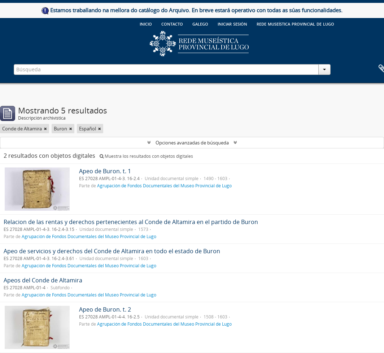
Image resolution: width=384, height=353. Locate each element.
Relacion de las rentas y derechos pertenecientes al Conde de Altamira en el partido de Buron (131, 222)
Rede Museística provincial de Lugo (295, 23)
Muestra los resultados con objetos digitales (146, 156)
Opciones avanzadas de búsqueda (192, 142)
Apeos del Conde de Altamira (43, 280)
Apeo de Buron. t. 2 (105, 309)
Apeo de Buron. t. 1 (105, 171)
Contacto (172, 23)
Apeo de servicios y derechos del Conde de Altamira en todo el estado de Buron (112, 251)
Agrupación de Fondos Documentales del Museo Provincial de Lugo (164, 185)
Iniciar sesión (232, 23)
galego (200, 23)
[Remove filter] (45, 128)
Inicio (146, 23)
